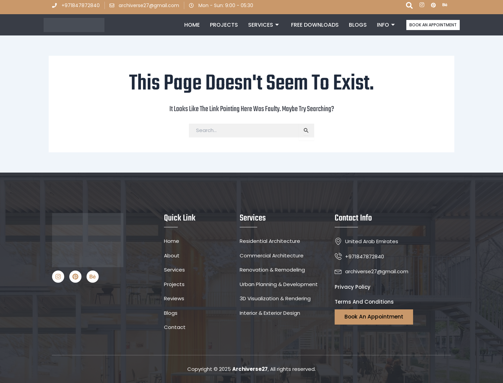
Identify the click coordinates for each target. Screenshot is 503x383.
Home (192, 25)
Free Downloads (315, 25)
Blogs (358, 25)
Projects (224, 25)
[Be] (445, 5)
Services (263, 25)
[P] (433, 5)
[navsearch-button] (409, 7)
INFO (386, 25)
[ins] (422, 5)
